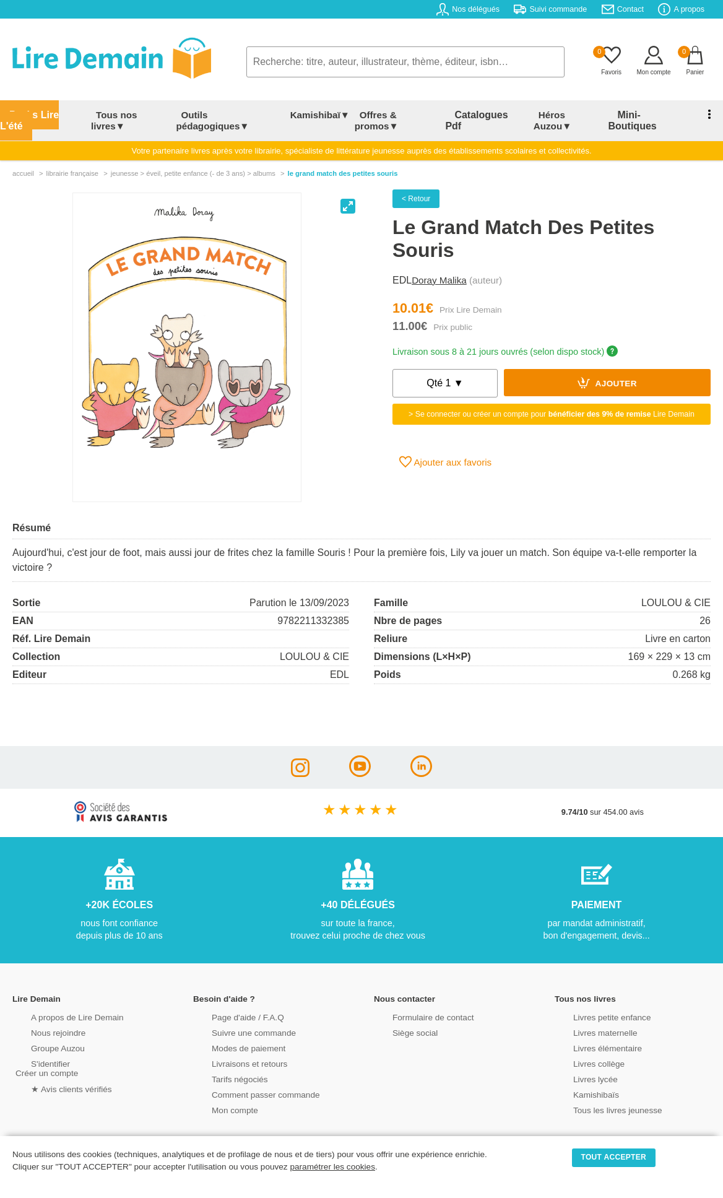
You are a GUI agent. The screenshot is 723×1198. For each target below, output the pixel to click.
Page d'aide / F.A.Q (230, 1005)
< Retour (416, 188)
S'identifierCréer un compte (44, 1057)
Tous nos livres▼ (124, 115)
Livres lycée (579, 1067)
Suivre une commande (235, 1021)
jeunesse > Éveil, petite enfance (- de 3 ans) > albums (193, 163)
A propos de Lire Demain (59, 1005)
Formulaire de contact (415, 1005)
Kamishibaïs (579, 1083)
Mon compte (218, 1098)
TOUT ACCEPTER (614, 1157)
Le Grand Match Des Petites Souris (343, 163)
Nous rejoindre (41, 1021)
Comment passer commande (247, 1083)
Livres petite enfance (594, 1005)
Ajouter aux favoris (445, 451)
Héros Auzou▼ (560, 115)
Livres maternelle (588, 1021)
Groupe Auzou (40, 1036)
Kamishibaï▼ (315, 115)
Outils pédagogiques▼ (224, 115)
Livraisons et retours (231, 1052)
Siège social (398, 1021)
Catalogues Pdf (483, 115)
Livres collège (582, 1052)
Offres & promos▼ (397, 115)
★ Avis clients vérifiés (53, 1077)
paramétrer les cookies (332, 1166)
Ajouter (607, 372)
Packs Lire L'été (40, 115)
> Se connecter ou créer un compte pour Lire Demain (552, 403)
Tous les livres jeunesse (599, 1098)
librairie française (72, 163)
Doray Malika (439, 269)
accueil (23, 163)
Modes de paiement (231, 1036)
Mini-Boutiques (638, 115)
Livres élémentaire (590, 1036)
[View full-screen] (347, 195)
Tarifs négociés (222, 1067)
